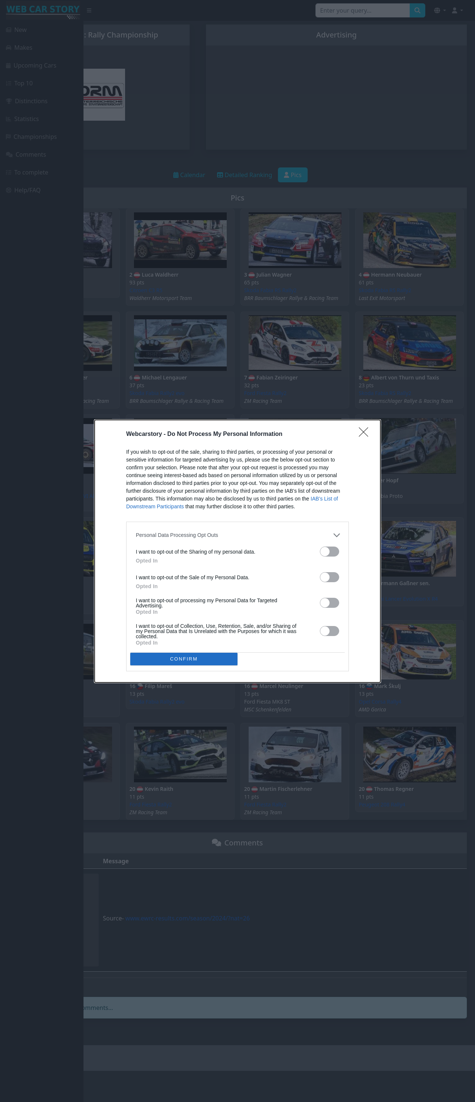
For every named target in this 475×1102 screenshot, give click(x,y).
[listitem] (237, 535)
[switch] (329, 551)
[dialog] (237, 551)
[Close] (366, 434)
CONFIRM (184, 658)
